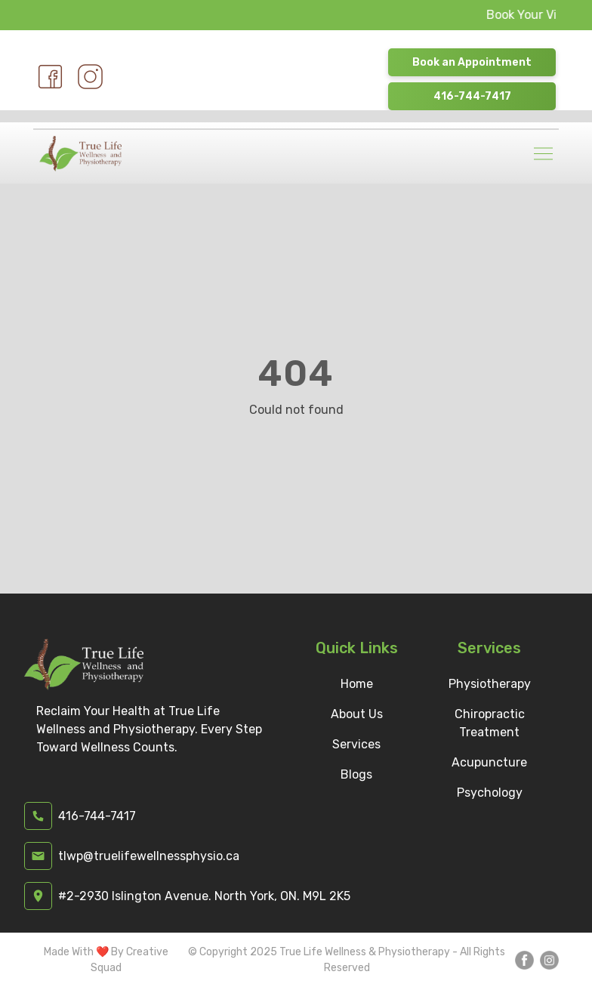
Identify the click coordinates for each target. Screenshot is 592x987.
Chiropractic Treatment (490, 723)
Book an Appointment (472, 62)
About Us (357, 714)
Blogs (356, 774)
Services (356, 744)
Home (357, 684)
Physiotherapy (490, 684)
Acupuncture (489, 762)
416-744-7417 (472, 96)
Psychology (490, 792)
